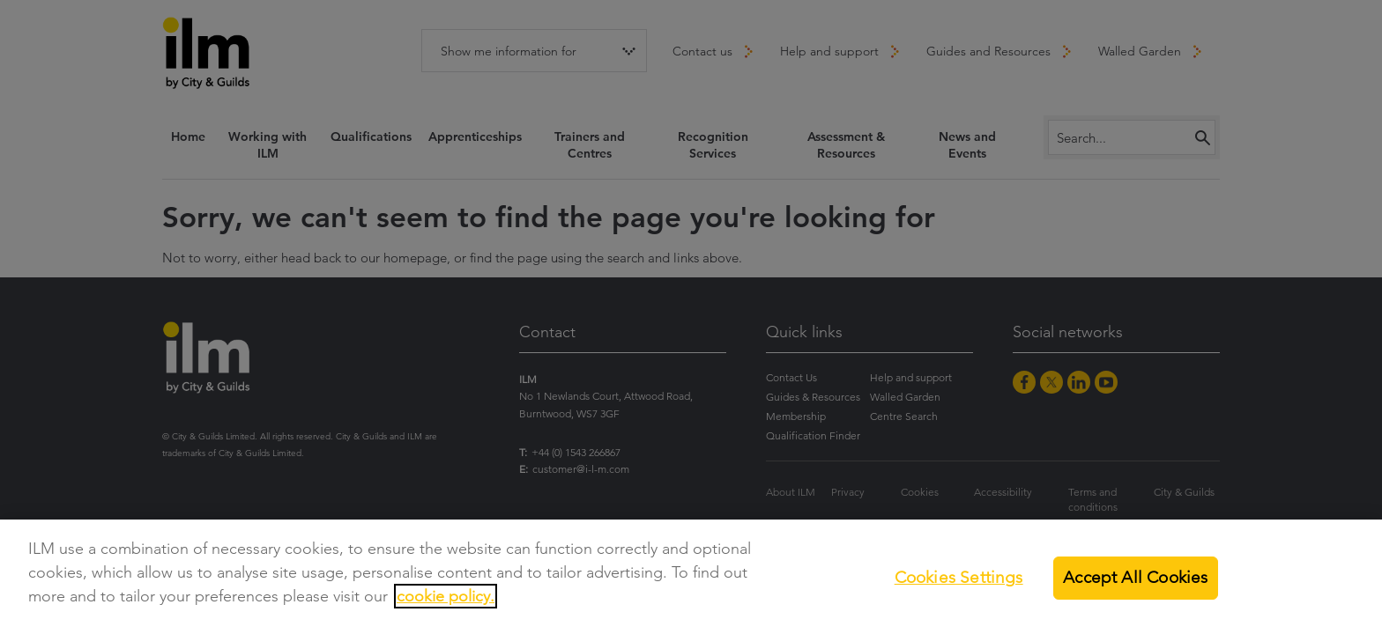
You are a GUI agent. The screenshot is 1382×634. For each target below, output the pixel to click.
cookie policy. (445, 596)
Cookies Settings (959, 577)
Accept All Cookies (1135, 577)
